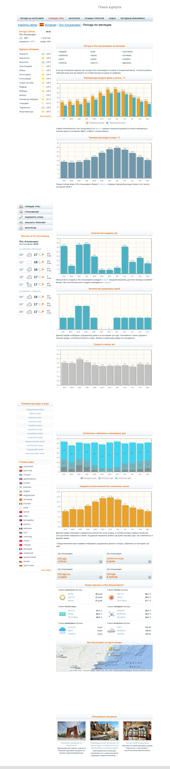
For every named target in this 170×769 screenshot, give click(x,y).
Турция (27, 545)
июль (94, 59)
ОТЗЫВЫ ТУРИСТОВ (94, 18)
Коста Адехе (25, 74)
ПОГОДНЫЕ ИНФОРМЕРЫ (132, 18)
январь (63, 52)
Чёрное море (35, 413)
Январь (121, 611)
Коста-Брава (25, 79)
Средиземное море (35, 409)
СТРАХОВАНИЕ (32, 212)
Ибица (22, 70)
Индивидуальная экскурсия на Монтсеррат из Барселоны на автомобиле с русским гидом (104, 745)
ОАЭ (25, 533)
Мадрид (23, 87)
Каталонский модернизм (137, 743)
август (94, 63)
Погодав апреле (112, 575)
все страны (46, 570)
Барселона (24, 58)
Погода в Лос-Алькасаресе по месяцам (104, 46)
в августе (103, 184)
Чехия (26, 561)
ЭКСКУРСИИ (74, 18)
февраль (63, 55)
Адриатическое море (35, 441)
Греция (27, 475)
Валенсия (23, 62)
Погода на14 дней (64, 575)
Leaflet (71, 670)
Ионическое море (35, 445)
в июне (105, 280)
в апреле (106, 282)
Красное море (35, 417)
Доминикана (30, 479)
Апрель (71, 627)
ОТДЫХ (112, 18)
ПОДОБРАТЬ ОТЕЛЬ (34, 217)
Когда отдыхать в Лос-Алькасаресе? (104, 585)
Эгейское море (35, 425)
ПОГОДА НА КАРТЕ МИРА (32, 18)
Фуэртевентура (26, 112)
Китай (26, 512)
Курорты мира (27, 24)
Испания (50, 24)
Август (71, 597)
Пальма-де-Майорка (28, 99)
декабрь (127, 63)
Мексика (28, 528)
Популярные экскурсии (104, 716)
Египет (26, 483)
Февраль (121, 614)
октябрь (127, 55)
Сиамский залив (34, 437)
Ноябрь (72, 634)
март (61, 59)
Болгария (28, 467)
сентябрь (128, 52)
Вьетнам (27, 471)
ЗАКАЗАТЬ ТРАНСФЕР (35, 222)
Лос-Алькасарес (70, 24)
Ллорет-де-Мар (26, 83)
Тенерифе (24, 103)
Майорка (23, 91)
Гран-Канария (25, 66)
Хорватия (28, 553)
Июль (71, 594)
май (93, 52)
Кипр (25, 508)
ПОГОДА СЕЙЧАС (27, 32)
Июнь (71, 601)
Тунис (26, 541)
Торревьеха (24, 107)
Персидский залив (35, 449)
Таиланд (27, 537)
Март (70, 631)
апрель (63, 63)
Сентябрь (122, 601)
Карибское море (34, 429)
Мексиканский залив (35, 453)
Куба (26, 516)
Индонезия (29, 495)
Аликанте (23, 54)
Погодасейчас (62, 560)
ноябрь (127, 59)
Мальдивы (28, 520)
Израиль (27, 487)
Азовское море (35, 421)
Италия (27, 504)
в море (115, 560)
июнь (94, 55)
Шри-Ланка (29, 566)
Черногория (30, 557)
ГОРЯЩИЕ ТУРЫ (56, 18)
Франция (27, 549)
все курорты (45, 116)
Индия (26, 491)
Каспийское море (35, 433)
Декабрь (121, 617)
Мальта (27, 524)
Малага (22, 95)
